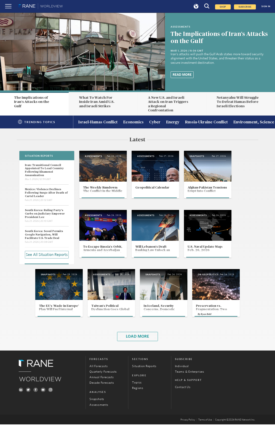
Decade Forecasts (101, 393)
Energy (172, 122)
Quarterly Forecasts (103, 382)
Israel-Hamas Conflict (98, 122)
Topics (137, 393)
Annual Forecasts (101, 387)
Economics (133, 122)
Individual (182, 376)
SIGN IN (265, 6)
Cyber (154, 122)
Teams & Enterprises (189, 382)
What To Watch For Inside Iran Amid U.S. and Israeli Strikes (96, 102)
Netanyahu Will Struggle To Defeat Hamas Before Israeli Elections (238, 102)
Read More (182, 74)
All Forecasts (98, 376)
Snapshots (96, 409)
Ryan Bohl (214, 324)
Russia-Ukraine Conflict (206, 122)
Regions (137, 398)
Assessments (98, 415)
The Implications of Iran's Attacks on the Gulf (31, 102)
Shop (223, 7)
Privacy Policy (187, 430)
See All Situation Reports (47, 254)
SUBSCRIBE (245, 7)
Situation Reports (144, 376)
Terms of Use (205, 430)
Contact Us (183, 397)
